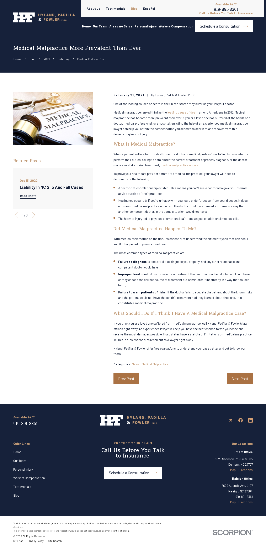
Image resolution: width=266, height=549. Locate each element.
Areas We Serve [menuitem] (120, 26)
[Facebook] (240, 420)
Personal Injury (23, 469)
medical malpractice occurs (179, 165)
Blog (134, 8)
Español (149, 8)
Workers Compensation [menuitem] (176, 26)
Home (17, 452)
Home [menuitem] (86, 26)
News (135, 364)
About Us (93, 8)
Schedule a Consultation (224, 26)
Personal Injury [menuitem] (145, 26)
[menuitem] (18, 541)
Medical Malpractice (155, 364)
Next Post (240, 378)
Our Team (19, 460)
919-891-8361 (226, 10)
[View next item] (34, 215)
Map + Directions (241, 470)
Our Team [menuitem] (100, 26)
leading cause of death (182, 112)
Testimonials (115, 8)
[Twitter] (231, 420)
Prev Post (126, 378)
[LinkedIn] (250, 420)
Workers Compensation (29, 478)
